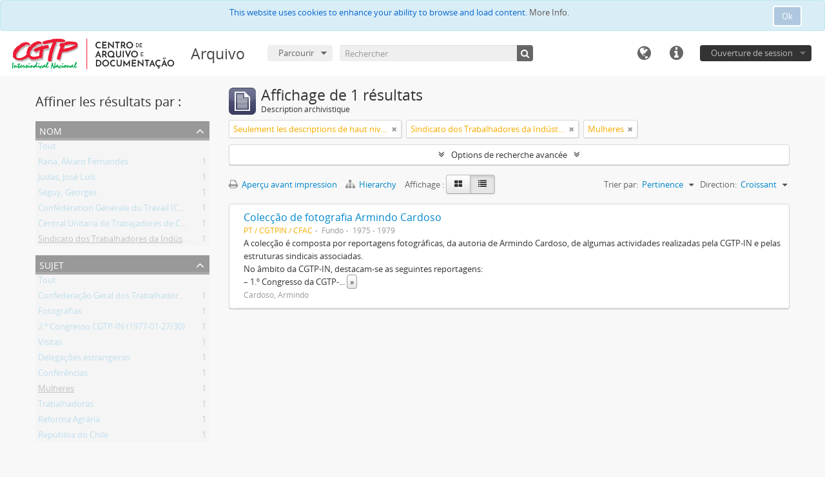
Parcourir (296, 53)
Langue (644, 53)
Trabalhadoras (65, 406)
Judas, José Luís (66, 179)
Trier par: (621, 184)
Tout (47, 148)
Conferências (63, 375)
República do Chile (73, 437)
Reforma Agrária (69, 421)
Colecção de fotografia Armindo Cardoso (343, 217)
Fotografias (60, 313)
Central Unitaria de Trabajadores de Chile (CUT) (127, 225)
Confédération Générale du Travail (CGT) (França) (131, 210)
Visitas (50, 344)
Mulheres (56, 390)
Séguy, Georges (67, 194)
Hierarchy (371, 184)
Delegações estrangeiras (84, 359)
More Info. (549, 12)
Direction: (718, 184)
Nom (50, 130)
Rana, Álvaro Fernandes (83, 164)
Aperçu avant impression (283, 184)
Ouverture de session (752, 53)
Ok (787, 16)
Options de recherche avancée (509, 155)
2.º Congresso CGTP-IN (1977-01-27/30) (111, 329)
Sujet (51, 264)
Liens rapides (676, 53)
